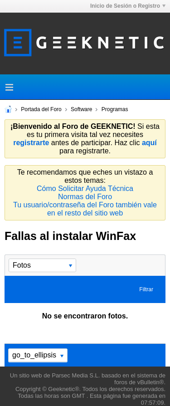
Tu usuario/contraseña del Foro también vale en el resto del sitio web (85, 209)
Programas (115, 109)
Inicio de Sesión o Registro (127, 6)
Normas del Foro (85, 197)
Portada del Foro (41, 109)
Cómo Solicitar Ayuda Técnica (85, 188)
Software (81, 109)
